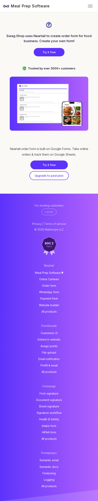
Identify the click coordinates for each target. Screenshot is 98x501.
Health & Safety (49, 419)
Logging (49, 479)
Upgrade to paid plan (49, 175)
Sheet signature (49, 406)
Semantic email (49, 460)
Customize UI (49, 333)
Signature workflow (49, 412)
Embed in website (49, 339)
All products (49, 311)
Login (49, 212)
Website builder (49, 305)
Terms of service (55, 223)
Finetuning (49, 473)
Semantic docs (49, 466)
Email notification (49, 359)
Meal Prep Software (30, 6)
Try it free (49, 52)
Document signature (49, 400)
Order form (49, 285)
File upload (49, 352)
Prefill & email (49, 365)
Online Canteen (49, 279)
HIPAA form (49, 432)
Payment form (49, 298)
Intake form (49, 425)
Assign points (49, 346)
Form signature (49, 393)
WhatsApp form (49, 292)
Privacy (37, 223)
